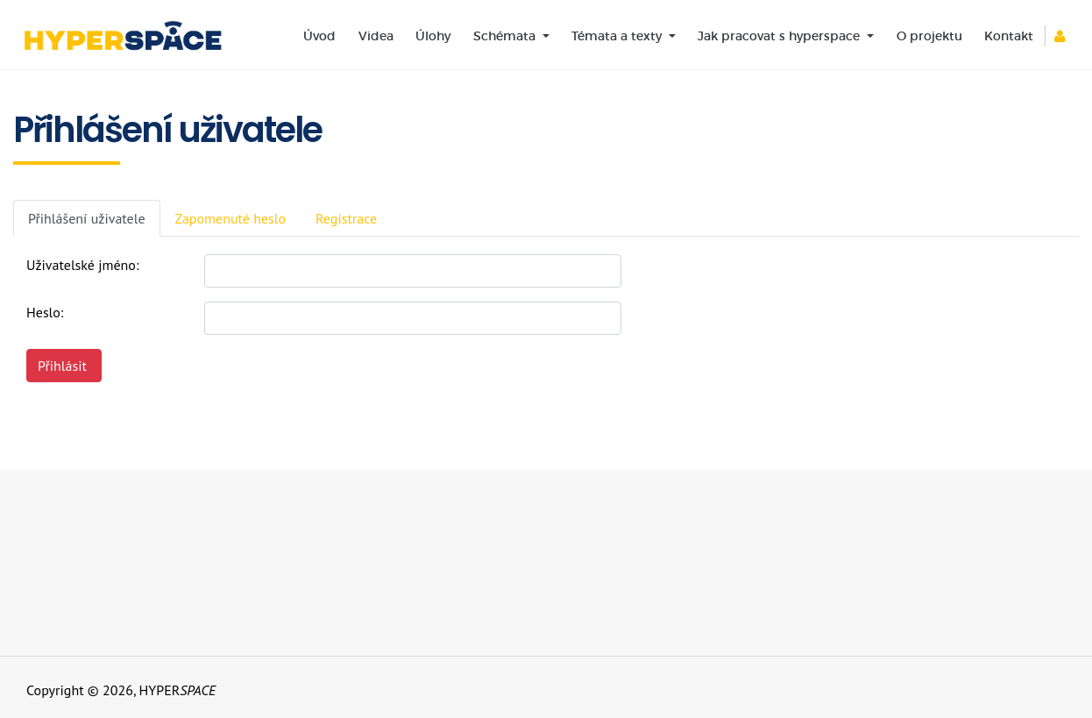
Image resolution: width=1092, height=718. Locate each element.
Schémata (506, 36)
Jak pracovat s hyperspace (780, 36)
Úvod (319, 36)
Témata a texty (618, 36)
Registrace (346, 218)
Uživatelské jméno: (82, 265)
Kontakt (1008, 36)
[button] (1066, 35)
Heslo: (44, 312)
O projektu (929, 36)
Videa (376, 36)
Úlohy (432, 36)
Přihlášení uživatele (86, 218)
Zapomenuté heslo (231, 218)
